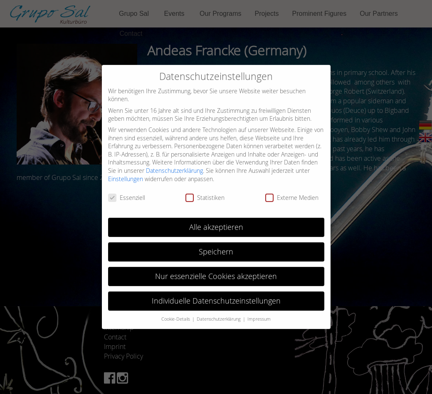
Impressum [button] (259, 314)
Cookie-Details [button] (176, 314)
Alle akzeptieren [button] (216, 223)
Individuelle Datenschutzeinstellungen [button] (216, 296)
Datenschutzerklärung (174, 166)
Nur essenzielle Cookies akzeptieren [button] (216, 272)
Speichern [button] (216, 247)
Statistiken (205, 193)
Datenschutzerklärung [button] (219, 314)
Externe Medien (291, 193)
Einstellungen (125, 174)
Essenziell (126, 193)
